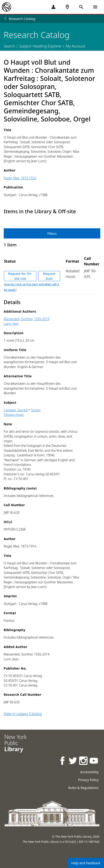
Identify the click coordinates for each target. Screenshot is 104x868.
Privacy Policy (88, 780)
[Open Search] (81, 7)
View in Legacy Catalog (23, 713)
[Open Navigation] (95, 7)
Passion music (14, 414)
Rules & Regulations (83, 787)
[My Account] (53, 7)
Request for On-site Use (20, 276)
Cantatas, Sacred (16, 410)
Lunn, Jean (11, 323)
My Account (75, 46)
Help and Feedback (85, 863)
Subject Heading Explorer (40, 46)
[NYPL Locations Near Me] (67, 7)
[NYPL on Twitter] (73, 761)
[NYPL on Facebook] (62, 761)
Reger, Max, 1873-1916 (20, 178)
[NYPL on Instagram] (83, 761)
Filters (52, 233)
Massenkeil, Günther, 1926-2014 (26, 319)
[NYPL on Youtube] (94, 761)
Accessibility (89, 772)
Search (9, 46)
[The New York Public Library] (6, 7)
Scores (35, 410)
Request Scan (49, 276)
